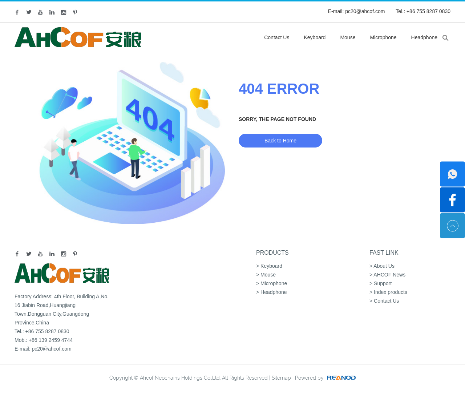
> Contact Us (384, 301)
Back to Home (280, 141)
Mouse (347, 37)
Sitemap (281, 378)
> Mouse (266, 275)
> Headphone (271, 292)
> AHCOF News (387, 275)
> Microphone (271, 283)
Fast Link (384, 253)
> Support (380, 283)
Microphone (383, 37)
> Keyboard (269, 266)
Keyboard (315, 37)
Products (272, 253)
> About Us (382, 266)
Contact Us (276, 37)
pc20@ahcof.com (365, 11)
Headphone (424, 37)
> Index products (388, 292)
